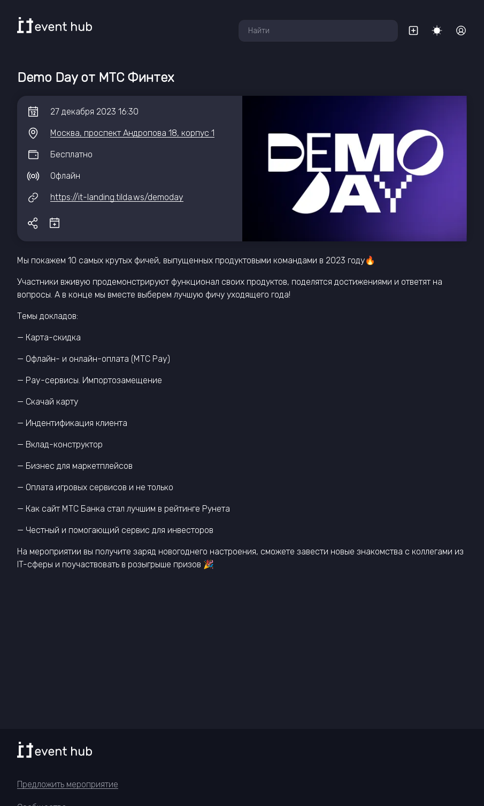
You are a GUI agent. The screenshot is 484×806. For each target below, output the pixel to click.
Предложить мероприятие (67, 784)
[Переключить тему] (436, 30)
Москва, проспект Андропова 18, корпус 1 (132, 133)
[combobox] (318, 30)
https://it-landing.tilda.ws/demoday (116, 197)
